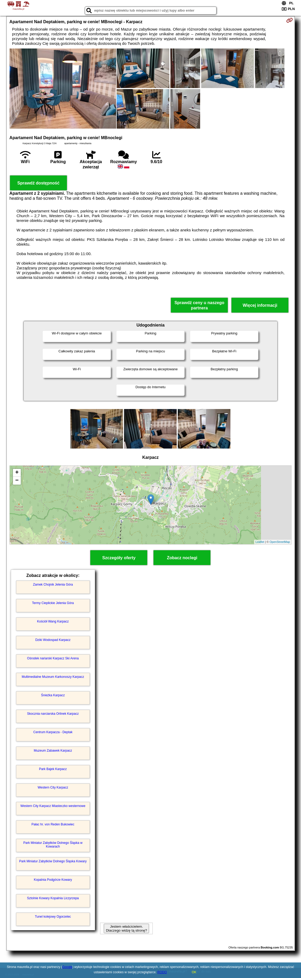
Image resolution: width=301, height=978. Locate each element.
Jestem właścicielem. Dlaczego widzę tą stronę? (126, 928)
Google (67, 967)
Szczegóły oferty (118, 558)
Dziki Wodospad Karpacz (53, 640)
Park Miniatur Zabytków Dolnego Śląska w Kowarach (52, 844)
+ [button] (17, 473)
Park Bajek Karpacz (53, 769)
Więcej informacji (260, 305)
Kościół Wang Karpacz (53, 621)
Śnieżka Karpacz (53, 695)
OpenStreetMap (279, 541)
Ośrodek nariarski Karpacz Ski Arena (53, 658)
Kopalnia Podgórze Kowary (53, 880)
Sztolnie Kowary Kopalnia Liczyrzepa (53, 898)
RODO (162, 972)
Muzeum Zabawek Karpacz (53, 750)
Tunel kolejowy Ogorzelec (53, 916)
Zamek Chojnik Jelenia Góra (53, 584)
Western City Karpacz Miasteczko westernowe (53, 806)
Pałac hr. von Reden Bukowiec (52, 824)
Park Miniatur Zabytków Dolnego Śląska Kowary (53, 861)
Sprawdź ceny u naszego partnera (199, 305)
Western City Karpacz (53, 787)
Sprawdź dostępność (38, 183)
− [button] (17, 481)
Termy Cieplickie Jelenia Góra (53, 603)
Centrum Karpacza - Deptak (52, 732)
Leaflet (259, 541)
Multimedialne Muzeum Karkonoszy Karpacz (53, 677)
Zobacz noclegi (182, 558)
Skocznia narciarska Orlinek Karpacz (53, 714)
